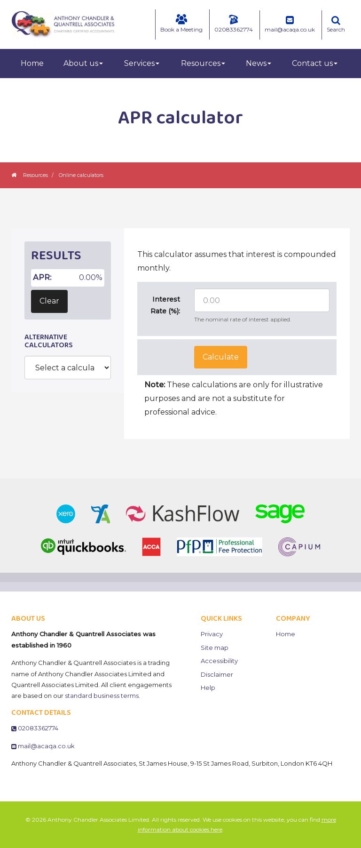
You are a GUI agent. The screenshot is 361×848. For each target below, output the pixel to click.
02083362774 (233, 23)
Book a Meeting (181, 23)
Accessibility (219, 660)
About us (83, 63)
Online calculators (81, 175)
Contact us (314, 63)
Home (32, 63)
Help (208, 687)
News (258, 63)
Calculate (221, 356)
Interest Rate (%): (165, 305)
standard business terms (102, 695)
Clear (49, 300)
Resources (203, 63)
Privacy (212, 634)
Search (336, 24)
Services (141, 63)
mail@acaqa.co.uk (290, 24)
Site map (214, 647)
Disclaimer (217, 674)
